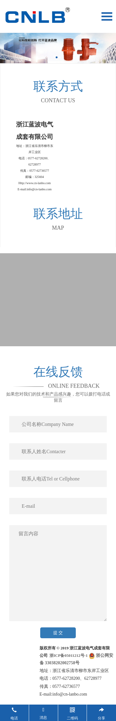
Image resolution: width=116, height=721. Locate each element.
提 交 (58, 632)
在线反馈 (58, 372)
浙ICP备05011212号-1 (68, 655)
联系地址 (58, 214)
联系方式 (58, 86)
